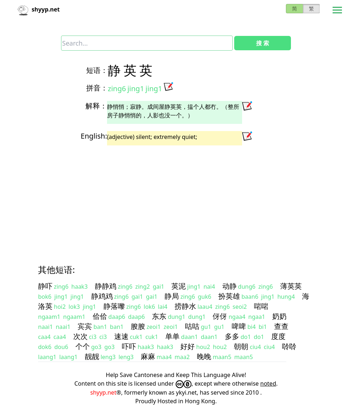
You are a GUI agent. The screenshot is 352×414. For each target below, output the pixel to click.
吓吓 (129, 346)
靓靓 (92, 356)
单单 (172, 336)
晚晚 (204, 356)
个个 (82, 346)
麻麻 (148, 356)
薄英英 (291, 286)
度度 (278, 336)
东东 (159, 316)
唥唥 (289, 346)
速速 (121, 336)
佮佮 (100, 316)
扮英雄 (229, 296)
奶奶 (279, 316)
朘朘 (138, 326)
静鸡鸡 (102, 296)
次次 (80, 336)
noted (268, 383)
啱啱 (261, 306)
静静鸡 (105, 286)
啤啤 (239, 326)
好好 (187, 346)
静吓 (45, 286)
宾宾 (85, 326)
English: (94, 136)
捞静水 (185, 306)
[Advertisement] (176, 198)
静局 (172, 296)
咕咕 (192, 326)
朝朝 (241, 346)
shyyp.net (103, 392)
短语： (97, 70)
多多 (232, 336)
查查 (281, 326)
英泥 (178, 286)
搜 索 (262, 43)
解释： (96, 106)
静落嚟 (114, 306)
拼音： (97, 88)
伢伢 (220, 316)
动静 (229, 286)
